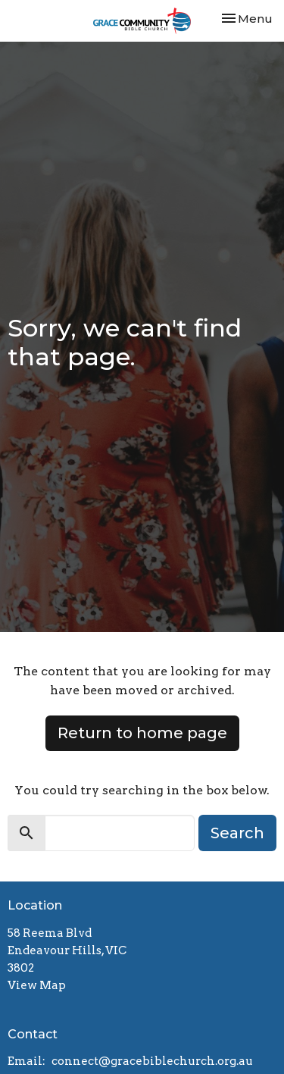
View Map (37, 985)
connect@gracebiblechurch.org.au (152, 1061)
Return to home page (142, 733)
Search (237, 833)
